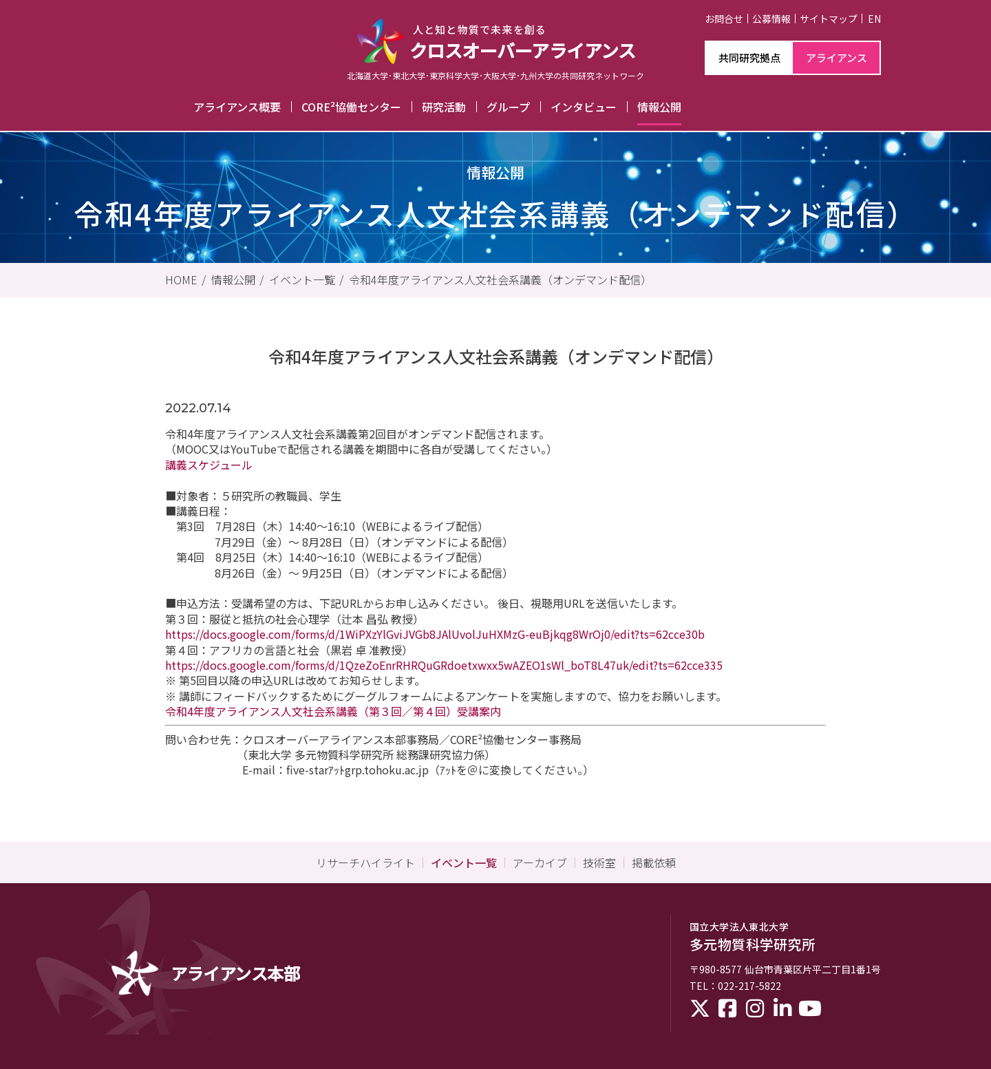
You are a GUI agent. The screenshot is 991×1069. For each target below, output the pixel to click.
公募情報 (771, 18)
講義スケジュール (209, 464)
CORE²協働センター (351, 106)
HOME (181, 279)
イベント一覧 (302, 279)
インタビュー (584, 106)
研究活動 (444, 106)
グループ (508, 106)
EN (874, 18)
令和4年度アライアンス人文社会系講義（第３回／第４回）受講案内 (333, 711)
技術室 (599, 862)
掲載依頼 (654, 862)
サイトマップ (828, 18)
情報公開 (659, 106)
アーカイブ (540, 862)
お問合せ (724, 18)
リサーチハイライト (365, 862)
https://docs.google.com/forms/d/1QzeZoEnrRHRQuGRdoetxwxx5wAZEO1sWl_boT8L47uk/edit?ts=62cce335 (444, 665)
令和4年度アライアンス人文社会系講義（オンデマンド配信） (500, 279)
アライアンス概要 (237, 106)
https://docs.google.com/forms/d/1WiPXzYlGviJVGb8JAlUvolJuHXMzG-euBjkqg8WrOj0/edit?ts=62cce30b (435, 634)
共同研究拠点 (749, 57)
